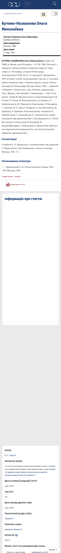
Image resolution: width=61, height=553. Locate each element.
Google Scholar (7, 177)
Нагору (53, 550)
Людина (8, 518)
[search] (54, 2)
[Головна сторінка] (14, 4)
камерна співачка (13, 529)
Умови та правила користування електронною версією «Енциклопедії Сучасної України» (30, 472)
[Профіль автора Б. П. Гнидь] (10, 455)
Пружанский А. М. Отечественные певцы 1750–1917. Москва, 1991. (28, 169)
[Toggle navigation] (27, 4)
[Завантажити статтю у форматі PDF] (15, 184)
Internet (17, 177)
